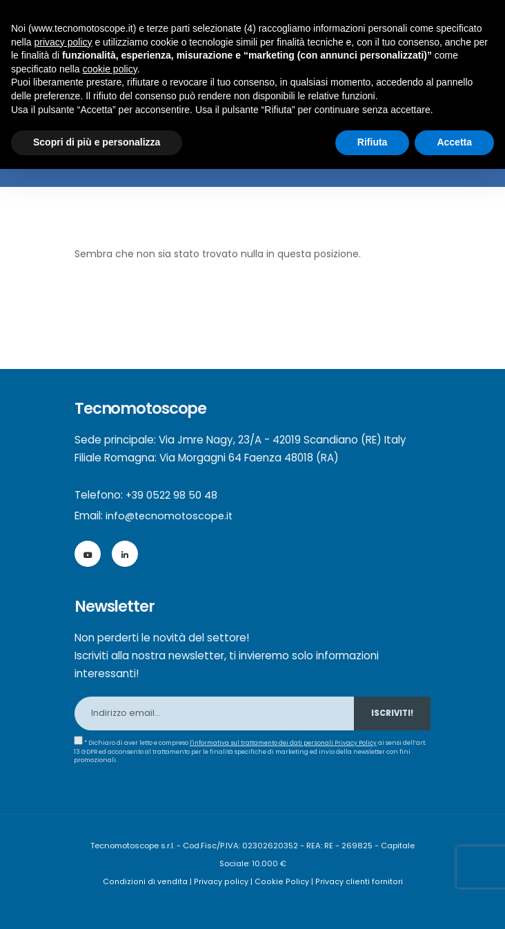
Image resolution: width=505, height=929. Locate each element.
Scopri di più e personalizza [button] (96, 142)
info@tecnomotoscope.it (171, 515)
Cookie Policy (281, 881)
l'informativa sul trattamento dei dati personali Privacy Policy (284, 743)
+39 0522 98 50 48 (172, 495)
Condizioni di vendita (148, 881)
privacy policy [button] (63, 42)
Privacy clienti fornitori (356, 881)
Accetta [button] (454, 142)
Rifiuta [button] (372, 142)
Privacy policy (223, 881)
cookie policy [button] (110, 68)
